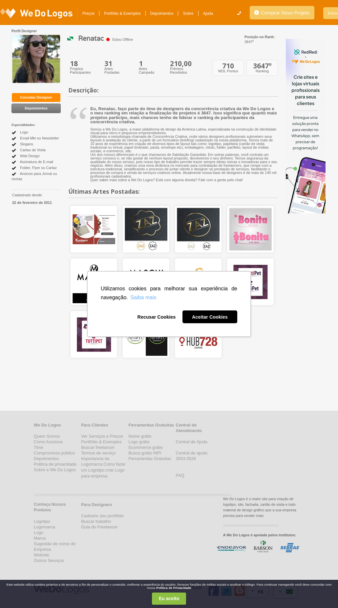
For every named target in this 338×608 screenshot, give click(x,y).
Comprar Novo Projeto (282, 12)
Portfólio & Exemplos (122, 13)
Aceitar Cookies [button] (210, 317)
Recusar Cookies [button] (156, 317)
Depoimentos (162, 13)
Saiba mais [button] (143, 297)
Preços (88, 13)
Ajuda (208, 13)
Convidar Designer (36, 97)
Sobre (188, 13)
